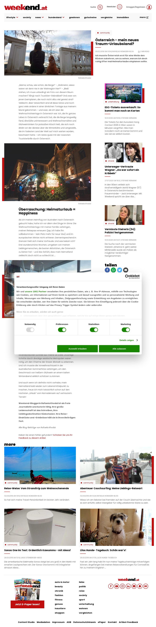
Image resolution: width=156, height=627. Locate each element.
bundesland (56, 17)
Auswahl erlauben (78, 348)
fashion (59, 595)
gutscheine (90, 17)
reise (82, 590)
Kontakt (112, 622)
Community (105, 33)
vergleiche (107, 17)
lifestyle (12, 17)
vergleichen (85, 612)
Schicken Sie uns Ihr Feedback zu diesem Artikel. (45, 436)
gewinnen (74, 17)
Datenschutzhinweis (84, 622)
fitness (58, 599)
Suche (96, 7)
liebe (81, 582)
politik (82, 586)
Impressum (58, 622)
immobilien (123, 17)
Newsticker (114, 6)
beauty (59, 586)
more (144, 17)
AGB (69, 622)
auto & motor (62, 582)
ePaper (102, 622)
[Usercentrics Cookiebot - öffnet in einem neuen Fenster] (127, 277)
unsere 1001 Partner (36, 291)
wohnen (83, 608)
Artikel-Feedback (128, 622)
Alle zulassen (119, 348)
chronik (59, 590)
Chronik (111, 161)
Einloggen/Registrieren (139, 7)
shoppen (59, 612)
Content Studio (26, 622)
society (27, 17)
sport (82, 599)
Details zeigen (126, 340)
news (39, 17)
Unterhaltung (113, 102)
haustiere (60, 608)
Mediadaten (43, 622)
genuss (59, 604)
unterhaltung (86, 604)
